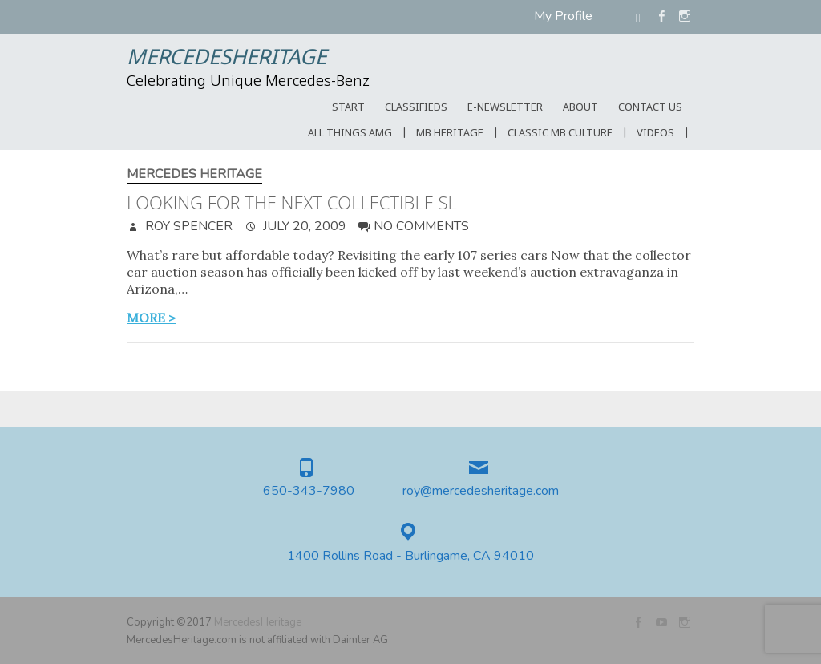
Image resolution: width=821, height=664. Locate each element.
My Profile (563, 16)
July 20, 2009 (303, 226)
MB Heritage (449, 133)
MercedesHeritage (226, 58)
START (348, 108)
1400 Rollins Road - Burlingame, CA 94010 (410, 556)
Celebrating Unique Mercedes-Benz (248, 81)
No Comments (421, 226)
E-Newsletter (505, 108)
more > (151, 318)
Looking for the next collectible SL (292, 202)
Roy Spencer (187, 226)
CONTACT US (650, 108)
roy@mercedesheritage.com (480, 491)
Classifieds (416, 108)
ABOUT (580, 108)
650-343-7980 (308, 491)
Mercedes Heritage (194, 174)
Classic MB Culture (560, 133)
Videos (655, 133)
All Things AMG (350, 133)
